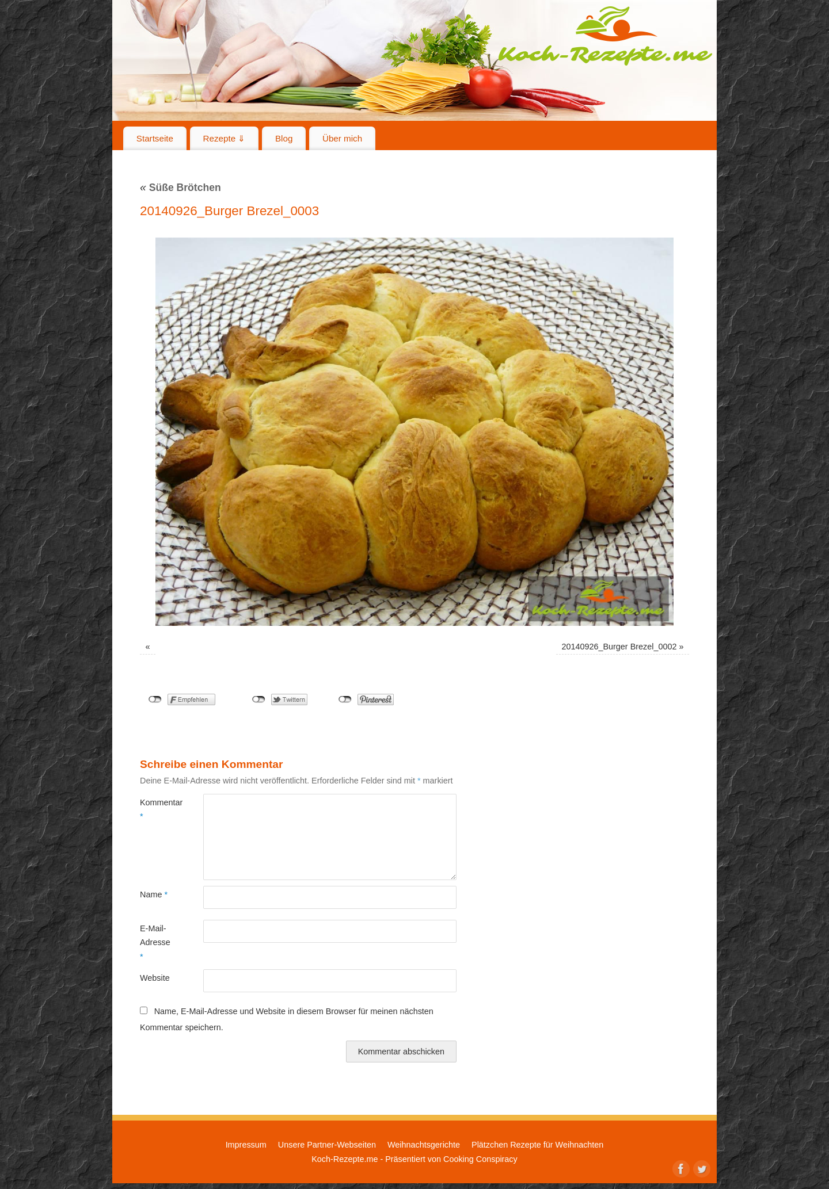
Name (154, 894)
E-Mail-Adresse (155, 942)
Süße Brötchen (180, 187)
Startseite (154, 138)
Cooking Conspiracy (480, 1159)
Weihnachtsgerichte (423, 1144)
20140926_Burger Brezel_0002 (618, 646)
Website (155, 977)
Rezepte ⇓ (224, 138)
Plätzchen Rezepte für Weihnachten (537, 1144)
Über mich (342, 138)
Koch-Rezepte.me (605, 36)
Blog (283, 138)
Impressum (246, 1144)
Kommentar (156, 809)
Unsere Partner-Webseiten (327, 1144)
